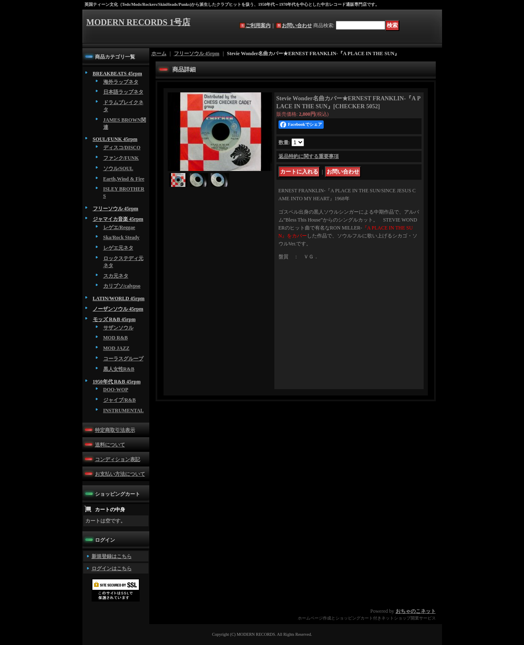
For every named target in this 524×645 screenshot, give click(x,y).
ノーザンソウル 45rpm (118, 309)
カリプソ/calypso (122, 286)
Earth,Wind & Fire (124, 179)
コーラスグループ (123, 359)
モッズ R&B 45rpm (114, 319)
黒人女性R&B (119, 369)
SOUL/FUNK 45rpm (115, 139)
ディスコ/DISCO (122, 147)
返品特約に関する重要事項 (309, 156)
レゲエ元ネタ (118, 248)
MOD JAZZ (116, 348)
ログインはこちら (112, 568)
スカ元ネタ (115, 276)
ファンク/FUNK (121, 158)
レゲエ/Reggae (119, 227)
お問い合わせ (297, 25)
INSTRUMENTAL (123, 410)
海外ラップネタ (120, 82)
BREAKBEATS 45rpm (117, 73)
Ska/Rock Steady (121, 237)
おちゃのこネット (416, 611)
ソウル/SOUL (118, 168)
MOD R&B (115, 338)
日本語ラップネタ (123, 92)
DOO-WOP (115, 390)
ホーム (158, 53)
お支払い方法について (120, 474)
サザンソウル (118, 328)
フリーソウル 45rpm (115, 209)
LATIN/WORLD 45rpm (119, 298)
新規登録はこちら (112, 556)
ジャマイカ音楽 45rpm (118, 219)
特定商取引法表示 (115, 430)
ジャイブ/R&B (119, 400)
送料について (110, 445)
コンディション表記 (117, 459)
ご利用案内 (258, 25)
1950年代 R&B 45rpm (117, 382)
